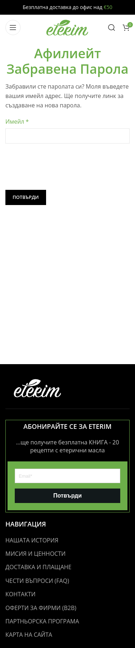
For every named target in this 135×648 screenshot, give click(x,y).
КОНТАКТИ (20, 594)
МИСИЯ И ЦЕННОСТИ (35, 554)
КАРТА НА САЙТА (28, 635)
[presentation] (60, 167)
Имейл (17, 121)
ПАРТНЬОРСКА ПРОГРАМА (42, 621)
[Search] (111, 27)
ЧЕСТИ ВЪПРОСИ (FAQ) (37, 581)
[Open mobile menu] (13, 27)
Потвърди (26, 197)
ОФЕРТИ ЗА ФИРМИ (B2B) (40, 608)
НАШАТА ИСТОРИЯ (31, 540)
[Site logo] (67, 27)
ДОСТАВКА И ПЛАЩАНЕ (38, 567)
